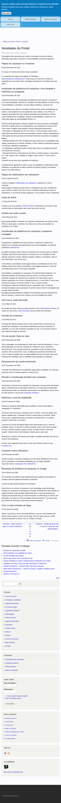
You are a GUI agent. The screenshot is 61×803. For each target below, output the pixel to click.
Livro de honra (9, 721)
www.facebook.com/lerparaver (13, 79)
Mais (57, 578)
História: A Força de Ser (11, 574)
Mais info (4, 8)
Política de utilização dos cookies (14, 731)
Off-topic (8, 646)
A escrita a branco (11, 596)
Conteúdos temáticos (31, 393)
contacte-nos (14, 247)
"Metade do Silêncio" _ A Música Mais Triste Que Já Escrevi (23, 566)
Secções (7, 592)
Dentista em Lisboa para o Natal (14, 550)
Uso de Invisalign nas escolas (13, 556)
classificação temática (48, 308)
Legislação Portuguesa (12, 610)
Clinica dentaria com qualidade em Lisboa (17, 553)
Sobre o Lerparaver (22, 41)
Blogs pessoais (10, 642)
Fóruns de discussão (11, 639)
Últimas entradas (30, 19)
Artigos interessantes (11, 603)
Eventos (7, 635)
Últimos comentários (50, 19)
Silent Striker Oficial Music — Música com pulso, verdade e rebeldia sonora (29, 569)
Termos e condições (11, 735)
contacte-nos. (7, 446)
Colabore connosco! (11, 718)
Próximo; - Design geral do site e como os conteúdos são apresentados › (47, 526)
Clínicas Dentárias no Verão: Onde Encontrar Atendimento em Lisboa (26, 561)
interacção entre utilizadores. (25, 464)
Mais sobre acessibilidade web (13, 772)
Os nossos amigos (11, 607)
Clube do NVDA (28, 206)
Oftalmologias (9, 614)
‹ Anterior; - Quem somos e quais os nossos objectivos (12, 525)
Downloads (8, 625)
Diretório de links (10, 617)
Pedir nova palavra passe (13, 698)
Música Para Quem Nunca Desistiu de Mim (18, 558)
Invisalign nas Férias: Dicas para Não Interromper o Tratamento (25, 563)
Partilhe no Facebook (34, 540)
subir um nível (30, 530)
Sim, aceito (6, 12)
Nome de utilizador (10, 683)
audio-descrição (24, 311)
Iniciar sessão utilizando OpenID (17, 696)
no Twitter (46, 540)
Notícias (7, 632)
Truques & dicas (10, 628)
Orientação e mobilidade (13, 600)
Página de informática (12, 621)
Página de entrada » (9, 41)
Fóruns (10, 19)
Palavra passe (8, 689)
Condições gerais (10, 738)
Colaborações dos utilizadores (26, 183)
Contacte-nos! (9, 725)
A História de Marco (10, 571)
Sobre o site (10, 24)
